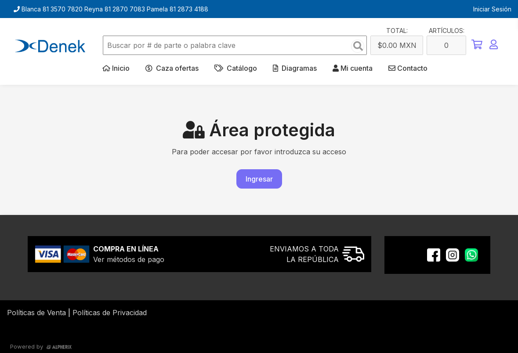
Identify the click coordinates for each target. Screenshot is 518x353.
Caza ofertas (172, 68)
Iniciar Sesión (492, 9)
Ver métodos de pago (128, 259)
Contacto (407, 68)
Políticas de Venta (36, 312)
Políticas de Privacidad (109, 312)
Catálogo (235, 68)
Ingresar (259, 179)
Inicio (116, 68)
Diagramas (295, 68)
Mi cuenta (353, 68)
